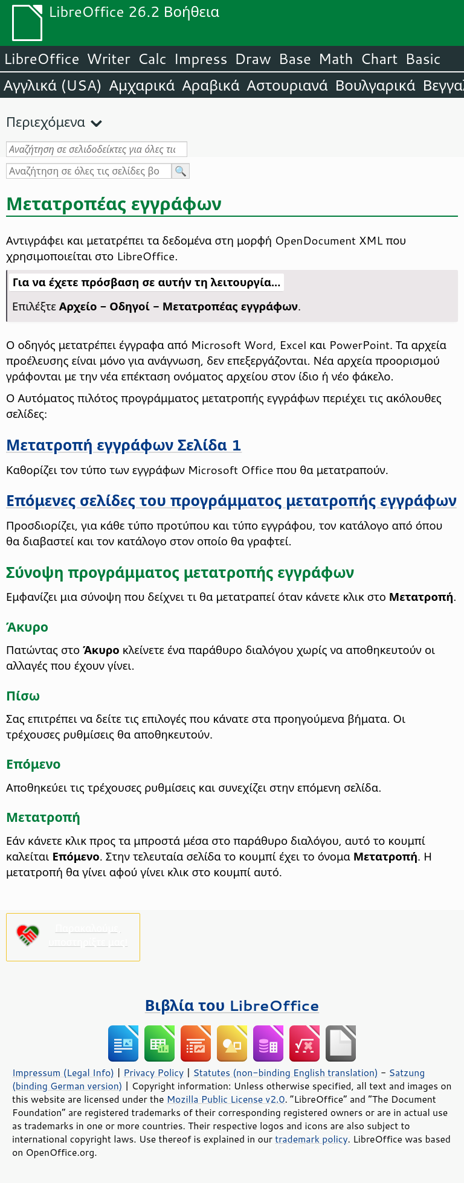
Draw (252, 58)
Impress (201, 58)
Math (335, 58)
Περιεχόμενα (45, 121)
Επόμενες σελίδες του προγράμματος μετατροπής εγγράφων (231, 500)
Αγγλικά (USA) (53, 85)
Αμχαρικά (142, 85)
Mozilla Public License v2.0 (226, 1099)
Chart (379, 58)
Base (295, 58)
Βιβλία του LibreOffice (232, 1005)
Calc (152, 58)
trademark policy (311, 1139)
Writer (108, 58)
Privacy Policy (153, 1072)
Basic (422, 58)
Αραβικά (210, 85)
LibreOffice (41, 58)
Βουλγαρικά (375, 85)
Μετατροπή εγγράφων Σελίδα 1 (124, 444)
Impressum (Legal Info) (63, 1072)
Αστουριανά (287, 85)
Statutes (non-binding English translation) (285, 1072)
